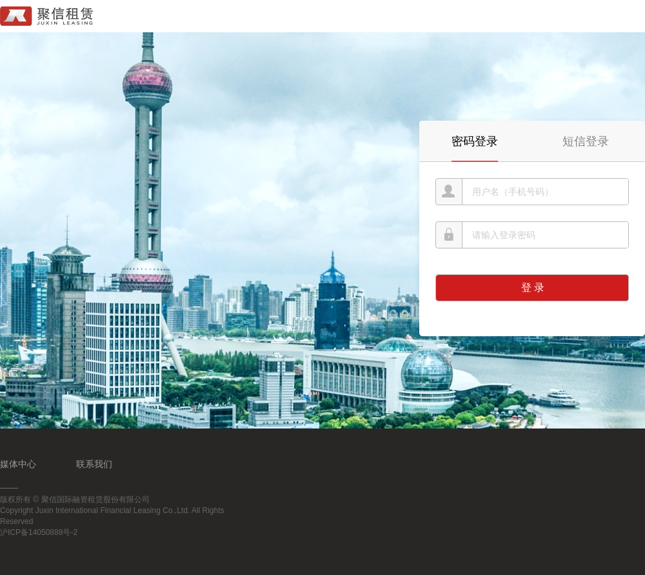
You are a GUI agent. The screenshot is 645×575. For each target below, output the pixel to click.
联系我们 (94, 464)
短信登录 (585, 141)
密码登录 (475, 141)
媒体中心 (18, 464)
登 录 (532, 287)
